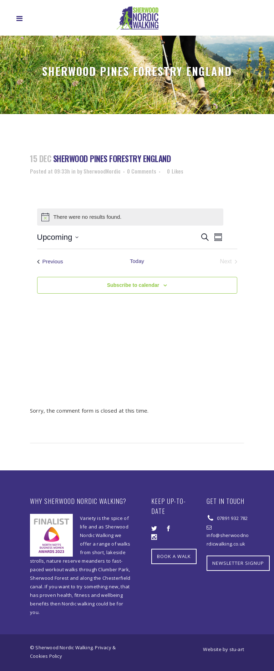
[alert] (130, 217)
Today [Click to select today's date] (137, 261)
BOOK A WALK (174, 556)
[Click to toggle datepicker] (57, 237)
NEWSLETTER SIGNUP (238, 563)
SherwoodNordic (102, 171)
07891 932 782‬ (231, 518)
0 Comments (141, 171)
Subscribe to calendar (133, 285)
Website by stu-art (223, 649)
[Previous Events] (50, 261)
